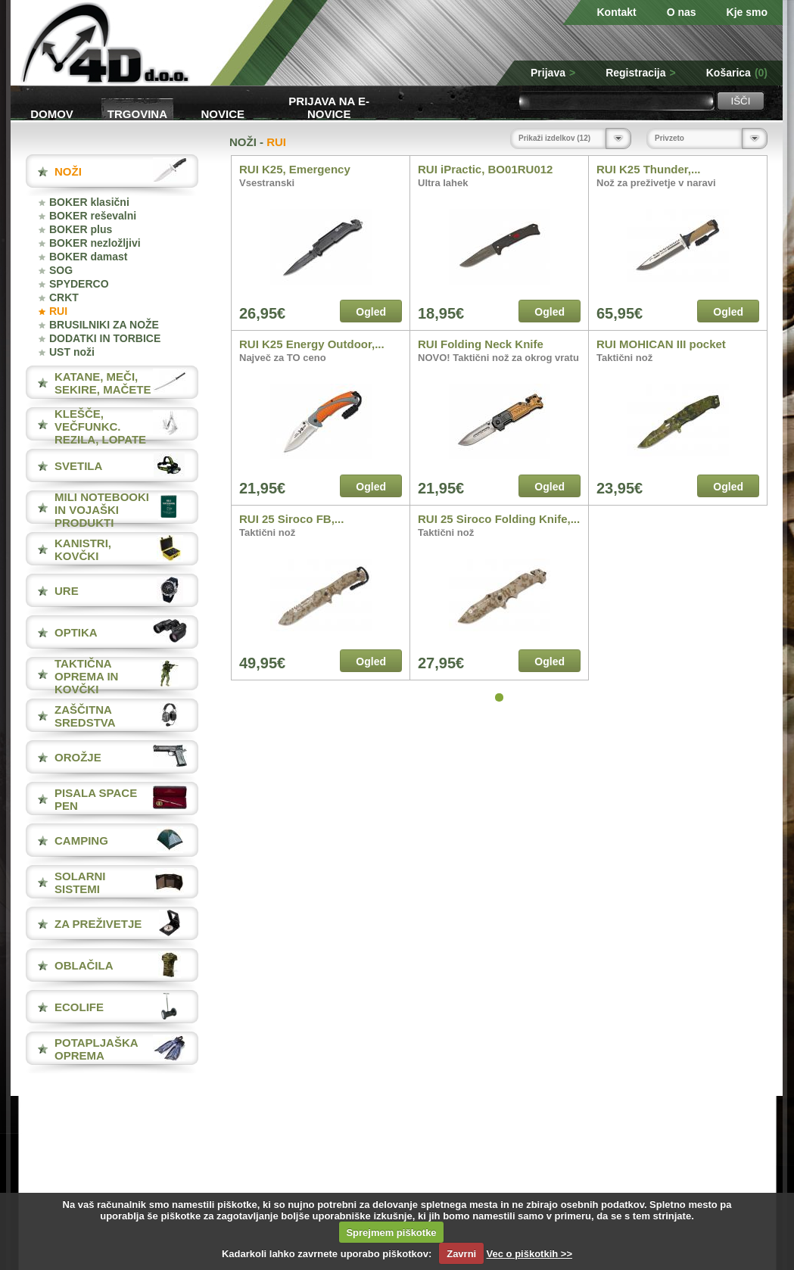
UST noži (72, 352)
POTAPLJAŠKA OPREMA (96, 1049)
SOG (61, 270)
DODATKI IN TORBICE (104, 338)
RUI (58, 311)
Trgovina (137, 113)
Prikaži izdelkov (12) (554, 138)
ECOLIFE (79, 1007)
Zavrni (461, 1253)
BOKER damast (88, 257)
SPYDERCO (79, 284)
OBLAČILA (84, 965)
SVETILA (78, 465)
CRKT (64, 297)
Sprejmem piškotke (391, 1232)
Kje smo (747, 12)
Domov (51, 113)
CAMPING (81, 840)
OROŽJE (77, 757)
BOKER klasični (89, 202)
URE (66, 590)
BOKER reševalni (92, 216)
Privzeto (669, 138)
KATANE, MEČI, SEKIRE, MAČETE (102, 383)
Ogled (371, 312)
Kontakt (617, 12)
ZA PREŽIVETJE (98, 923)
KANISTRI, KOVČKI (82, 549)
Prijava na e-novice (328, 106)
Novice (223, 113)
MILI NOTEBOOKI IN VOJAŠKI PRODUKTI (101, 509)
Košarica (737, 73)
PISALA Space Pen (95, 799)
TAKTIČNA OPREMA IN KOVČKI (86, 676)
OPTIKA (76, 632)
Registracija (641, 73)
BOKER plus (80, 229)
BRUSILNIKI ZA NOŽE (104, 325)
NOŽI (68, 171)
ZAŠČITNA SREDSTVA (85, 716)
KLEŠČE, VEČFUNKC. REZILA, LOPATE (100, 426)
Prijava (553, 73)
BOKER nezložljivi (95, 243)
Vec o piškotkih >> (529, 1253)
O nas (681, 12)
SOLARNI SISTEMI (80, 882)
